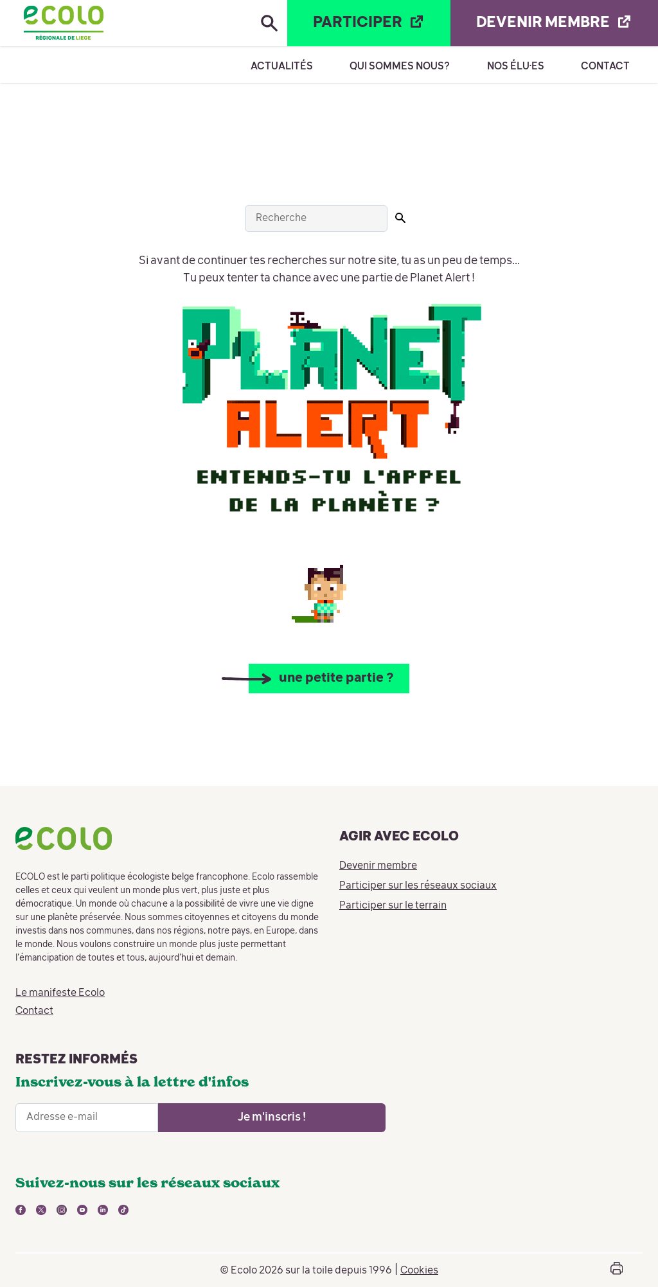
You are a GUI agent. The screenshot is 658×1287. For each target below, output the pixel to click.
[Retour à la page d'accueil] (63, 23)
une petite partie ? (337, 679)
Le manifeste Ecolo (60, 993)
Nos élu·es (515, 67)
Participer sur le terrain (393, 906)
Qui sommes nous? (400, 67)
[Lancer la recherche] (400, 218)
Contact (605, 67)
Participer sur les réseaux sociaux (418, 887)
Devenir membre (378, 867)
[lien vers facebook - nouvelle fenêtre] (20, 1210)
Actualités (282, 67)
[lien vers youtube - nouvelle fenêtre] (82, 1210)
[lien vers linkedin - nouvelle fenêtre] (103, 1210)
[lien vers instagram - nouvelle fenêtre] (62, 1210)
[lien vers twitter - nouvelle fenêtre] (41, 1210)
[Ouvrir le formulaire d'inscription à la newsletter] (272, 1117)
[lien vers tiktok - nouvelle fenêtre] (123, 1210)
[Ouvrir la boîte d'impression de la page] (617, 1270)
